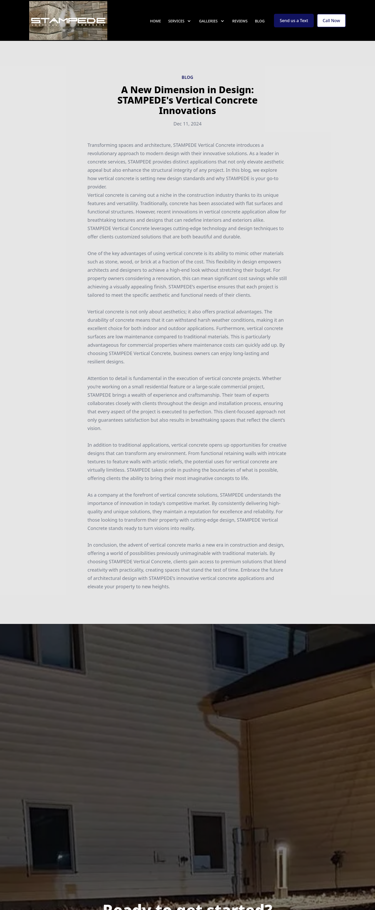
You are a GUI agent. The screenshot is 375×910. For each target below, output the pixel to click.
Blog (260, 23)
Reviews (240, 23)
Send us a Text (294, 23)
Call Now (331, 23)
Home (155, 23)
